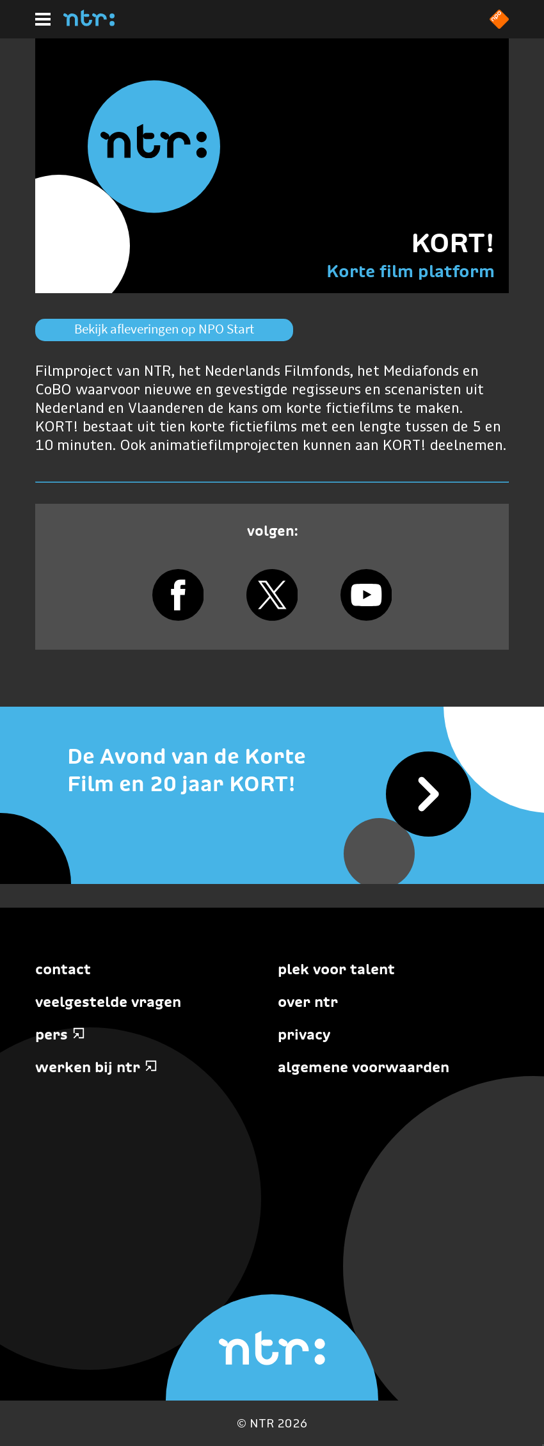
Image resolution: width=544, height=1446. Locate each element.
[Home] (89, 22)
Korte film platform (410, 271)
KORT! (453, 242)
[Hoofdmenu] (43, 19)
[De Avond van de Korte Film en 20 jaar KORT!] (272, 770)
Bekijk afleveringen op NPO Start (164, 329)
